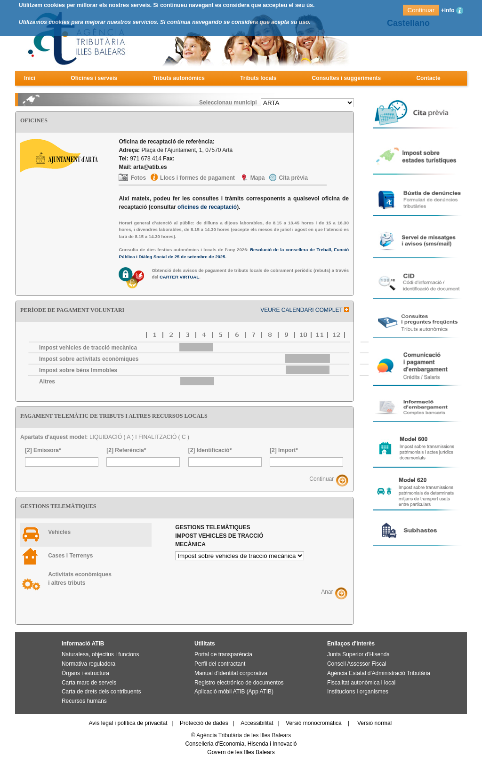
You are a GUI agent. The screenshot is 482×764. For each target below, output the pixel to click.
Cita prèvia (293, 178)
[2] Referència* (126, 450)
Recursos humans (84, 701)
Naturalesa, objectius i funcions (100, 654)
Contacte (428, 78)
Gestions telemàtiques (219, 536)
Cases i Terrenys (70, 555)
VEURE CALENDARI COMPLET (304, 310)
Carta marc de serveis (89, 682)
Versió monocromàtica (314, 723)
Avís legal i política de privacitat (127, 723)
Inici (29, 78)
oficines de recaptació (207, 207)
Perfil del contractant (219, 664)
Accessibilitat (257, 723)
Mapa (257, 178)
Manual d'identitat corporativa (230, 673)
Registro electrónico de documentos (238, 682)
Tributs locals (258, 78)
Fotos (138, 178)
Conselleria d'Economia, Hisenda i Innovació (241, 743)
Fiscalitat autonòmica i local (361, 682)
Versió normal (374, 723)
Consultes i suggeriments (346, 78)
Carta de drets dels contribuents (101, 691)
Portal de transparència (223, 654)
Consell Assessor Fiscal (356, 664)
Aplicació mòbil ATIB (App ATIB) (233, 691)
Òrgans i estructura (85, 673)
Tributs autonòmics (179, 78)
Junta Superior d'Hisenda (358, 654)
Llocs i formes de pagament (197, 178)
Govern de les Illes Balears (240, 752)
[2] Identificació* (210, 450)
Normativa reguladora (88, 664)
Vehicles (59, 532)
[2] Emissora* (43, 450)
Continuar (321, 479)
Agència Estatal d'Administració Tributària (378, 673)
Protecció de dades (204, 723)
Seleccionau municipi (228, 102)
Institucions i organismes (357, 691)
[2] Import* (284, 450)
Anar (327, 592)
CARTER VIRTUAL (179, 276)
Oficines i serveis (94, 78)
